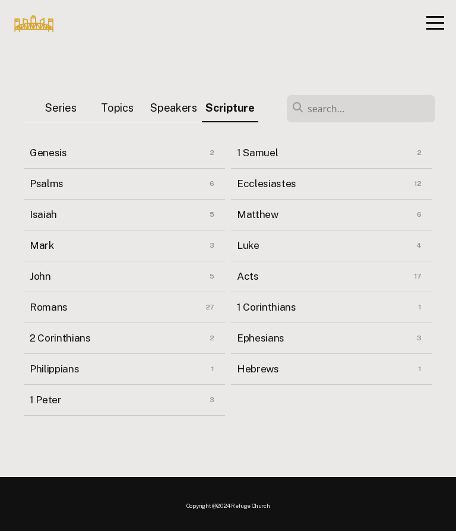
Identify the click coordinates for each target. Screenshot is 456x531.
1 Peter (46, 400)
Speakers (173, 108)
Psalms (47, 183)
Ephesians (260, 338)
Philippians (54, 369)
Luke (248, 245)
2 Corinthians (60, 338)
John (40, 276)
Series (60, 108)
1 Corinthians (266, 307)
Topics (117, 108)
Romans (49, 307)
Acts (248, 276)
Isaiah (43, 214)
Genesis (48, 153)
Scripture (229, 108)
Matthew (257, 214)
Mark (42, 245)
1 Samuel (257, 153)
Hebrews (258, 369)
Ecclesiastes (266, 183)
